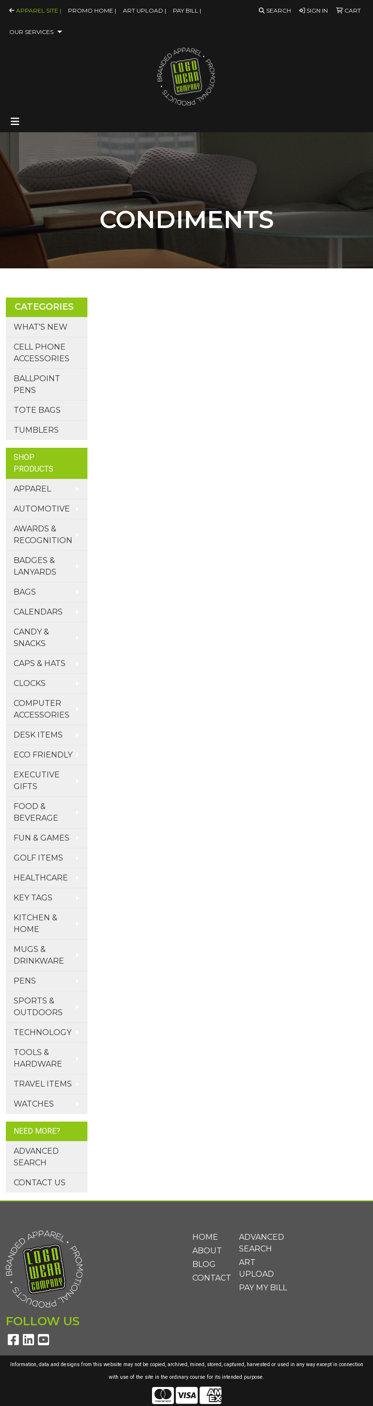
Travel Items (43, 1084)
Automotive (42, 508)
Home (205, 1237)
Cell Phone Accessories (41, 352)
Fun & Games (41, 838)
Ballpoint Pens (37, 384)
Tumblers (36, 430)
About (207, 1250)
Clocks (30, 683)
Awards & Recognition (43, 534)
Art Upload (256, 1268)
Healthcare (41, 877)
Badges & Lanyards (35, 566)
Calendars (38, 611)
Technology (42, 1032)
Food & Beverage (36, 812)
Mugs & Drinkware (39, 955)
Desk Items (38, 734)
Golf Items (38, 857)
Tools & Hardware (38, 1058)
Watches (34, 1103)
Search (275, 10)
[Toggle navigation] (15, 121)
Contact (209, 1278)
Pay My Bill (263, 1287)
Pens (25, 980)
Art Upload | (144, 10)
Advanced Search (36, 1156)
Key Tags (33, 897)
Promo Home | (92, 10)
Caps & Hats (40, 663)
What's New (41, 327)
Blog (204, 1264)
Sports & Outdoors (38, 1006)
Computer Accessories (41, 709)
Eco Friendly (43, 754)
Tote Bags (37, 410)
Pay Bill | (187, 10)
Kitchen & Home (35, 923)
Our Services (31, 31)
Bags (25, 592)
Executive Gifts (37, 780)
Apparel (32, 488)
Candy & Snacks (31, 637)
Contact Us (40, 1182)
